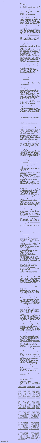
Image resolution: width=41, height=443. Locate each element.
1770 (22, 435)
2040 (27, 434)
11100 (32, 410)
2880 (20, 432)
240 (38, 438)
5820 (38, 424)
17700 (32, 390)
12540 (37, 406)
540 (24, 438)
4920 (27, 427)
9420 (38, 415)
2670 (33, 432)
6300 (31, 423)
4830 (33, 427)
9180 (31, 416)
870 (31, 437)
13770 (34, 402)
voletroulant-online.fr (26, 177)
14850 (21, 399)
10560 (28, 412)
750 (37, 437)
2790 (26, 432)
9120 (35, 416)
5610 (29, 425)
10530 (30, 412)
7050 (29, 421)
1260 (31, 436)
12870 (34, 405)
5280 (27, 426)
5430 (18, 426)
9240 (27, 416)
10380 (19, 413)
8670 (18, 418)
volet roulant (32, 216)
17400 (32, 391)
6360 (27, 423)
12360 (28, 407)
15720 (23, 397)
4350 (18, 429)
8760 (35, 417)
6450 (22, 423)
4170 (29, 429)
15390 (25, 398)
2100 (24, 434)
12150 (21, 408)
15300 (32, 398)
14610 (39, 399)
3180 (24, 431)
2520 (20, 433)
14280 (19, 401)
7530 (22, 420)
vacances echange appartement (35, 176)
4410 (37, 428)
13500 (32, 403)
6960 (35, 421)
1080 (20, 437)
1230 (33, 436)
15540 (37, 397)
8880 (27, 417)
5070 (18, 427)
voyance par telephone (33, 341)
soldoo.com (24, 37)
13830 (30, 402)
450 (28, 438)
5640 (27, 425)
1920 (35, 434)
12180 (19, 408)
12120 (23, 408)
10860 (28, 411)
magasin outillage (22, 133)
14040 (37, 401)
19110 (39, 386)
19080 (19, 387)
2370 (29, 433)
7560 (20, 420)
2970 (37, 431)
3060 (31, 431)
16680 (19, 394)
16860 (28, 393)
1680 (27, 435)
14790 (25, 399)
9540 (31, 415)
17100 (32, 392)
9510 (33, 415)
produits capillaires (23, 383)
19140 (37, 386)
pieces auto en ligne (33, 253)
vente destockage (36, 49)
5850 (37, 424)
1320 (27, 436)
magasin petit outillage (34, 132)
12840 (37, 405)
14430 (30, 400)
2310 (33, 433)
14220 (23, 401)
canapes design (25, 56)
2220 (38, 433)
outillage (36, 129)
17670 (34, 390)
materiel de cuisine (33, 311)
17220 (23, 392)
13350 (21, 404)
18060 (28, 389)
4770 (37, 427)
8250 (22, 419)
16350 (21, 395)
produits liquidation (26, 51)
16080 (19, 396)
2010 (29, 434)
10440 (37, 412)
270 (36, 438)
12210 (39, 407)
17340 (37, 391)
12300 (32, 407)
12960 (28, 405)
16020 (23, 396)
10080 (19, 414)
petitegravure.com (26, 371)
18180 (19, 389)
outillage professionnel (34, 130)
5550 (33, 425)
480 (26, 438)
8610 (22, 418)
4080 (35, 429)
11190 (25, 410)
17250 (21, 392)
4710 (18, 428)
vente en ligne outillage (27, 130)
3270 (18, 431)
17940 (37, 389)
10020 (23, 414)
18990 (25, 387)
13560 (28, 403)
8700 (38, 417)
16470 (34, 394)
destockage (31, 49)
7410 (29, 420)
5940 (31, 424)
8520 (27, 418)
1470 (18, 436)
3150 (26, 431)
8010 (37, 419)
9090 (37, 416)
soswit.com (24, 52)
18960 (28, 387)
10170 (34, 413)
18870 (34, 387)
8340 (38, 418)
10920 (23, 411)
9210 (29, 416)
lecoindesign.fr (25, 162)
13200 (32, 404)
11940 (37, 408)
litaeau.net (24, 6)
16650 (21, 394)
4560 (27, 428)
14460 (28, 400)
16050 (21, 396)
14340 (37, 400)
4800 (35, 427)
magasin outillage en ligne (30, 133)
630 (19, 438)
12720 (23, 406)
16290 (25, 395)
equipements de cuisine (29, 312)
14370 (34, 400)
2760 (27, 432)
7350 (33, 420)
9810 (36, 414)
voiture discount (32, 254)
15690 (25, 397)
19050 (21, 387)
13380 (19, 404)
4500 (31, 428)
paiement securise (33, 246)
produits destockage (23, 50)
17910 (39, 389)
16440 (37, 394)
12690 (25, 406)
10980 (19, 411)
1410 (22, 436)
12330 (30, 407)
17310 (39, 391)
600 (21, 438)
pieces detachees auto (34, 239)
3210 (22, 431)
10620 (23, 412)
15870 (34, 396)
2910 (18, 432)
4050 (37, 429)
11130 (30, 410)
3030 (33, 431)
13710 (39, 402)
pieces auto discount (26, 240)
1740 (24, 435)
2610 (37, 432)
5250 (29, 426)
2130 (22, 434)
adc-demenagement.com (27, 356)
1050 (22, 437)
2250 (37, 433)
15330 (30, 398)
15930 (30, 396)
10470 (34, 412)
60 (23, 439)
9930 (29, 414)
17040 (37, 392)
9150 (33, 416)
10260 (28, 413)
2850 (22, 432)
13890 (25, 402)
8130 (29, 419)
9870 (32, 414)
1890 (37, 434)
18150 (21, 389)
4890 (29, 427)
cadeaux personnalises (33, 373)
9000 (20, 417)
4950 (26, 427)
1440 (20, 436)
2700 (31, 432)
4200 (27, 429)
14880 (19, 399)
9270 (26, 416)
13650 (21, 403)
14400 (32, 400)
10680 (19, 412)
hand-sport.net (25, 57)
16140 (37, 395)
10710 (39, 411)
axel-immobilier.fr (26, 343)
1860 (38, 434)
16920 (23, 393)
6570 (37, 422)
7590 (18, 420)
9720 (20, 415)
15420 (23, 398)
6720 (27, 422)
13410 (39, 403)
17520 (23, 391)
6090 (22, 424)
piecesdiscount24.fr (26, 248)
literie (31, 83)
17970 (34, 389)
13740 (37, 402)
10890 (25, 411)
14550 (21, 400)
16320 (23, 395)
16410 (39, 394)
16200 (32, 395)
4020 (38, 429)
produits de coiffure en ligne (34, 382)
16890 (25, 393)
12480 (19, 407)
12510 (39, 406)
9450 (37, 415)
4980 (24, 427)
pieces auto (32, 237)
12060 (28, 408)
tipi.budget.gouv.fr (26, 242)
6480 (20, 423)
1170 (37, 436)
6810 (22, 422)
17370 (34, 391)
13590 (25, 403)
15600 (32, 397)
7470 (26, 420)
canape (36, 172)
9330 (22, 416)
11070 (34, 410)
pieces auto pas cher (29, 241)
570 (22, 438)
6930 (37, 421)
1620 (31, 435)
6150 (18, 424)
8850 (29, 417)
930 (28, 437)
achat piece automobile (23, 255)
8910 (26, 417)
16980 (19, 393)
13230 (30, 404)
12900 (32, 405)
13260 (28, 404)
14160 (28, 401)
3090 (29, 431)
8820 (31, 417)
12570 (34, 406)
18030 (30, 389)
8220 (24, 419)
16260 (28, 395)
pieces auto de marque (33, 240)
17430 (30, 391)
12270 (34, 407)
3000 (35, 431)
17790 (25, 390)
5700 (24, 425)
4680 (20, 428)
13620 (23, 403)
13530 (30, 403)
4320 (20, 429)
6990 (33, 421)
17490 (25, 391)
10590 (25, 412)
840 (32, 437)
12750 (21, 406)
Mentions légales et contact (4, 441)
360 (32, 438)
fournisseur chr (22, 312)
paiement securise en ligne (31, 247)
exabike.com (25, 225)
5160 (35, 426)
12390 (25, 407)
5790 (18, 425)
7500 (24, 420)
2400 (27, 433)
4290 (22, 429)
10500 (32, 412)
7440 (27, 420)
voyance (34, 340)
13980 (19, 402)
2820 (24, 432)
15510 (39, 397)
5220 (31, 426)
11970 (34, 408)
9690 (22, 415)
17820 (23, 390)
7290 (37, 420)
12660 (28, 406)
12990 (25, 405)
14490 (25, 400)
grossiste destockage (30, 50)
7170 (22, 421)
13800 (32, 402)
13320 (23, 404)
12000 (32, 408)
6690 (29, 422)
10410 (39, 412)
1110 (18, 437)
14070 (34, 401)
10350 (21, 413)
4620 (24, 428)
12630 (30, 406)
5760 (20, 425)
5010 (22, 427)
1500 (38, 435)
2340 (31, 433)
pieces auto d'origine (27, 239)
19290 (26, 386)
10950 (21, 411)
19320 (24, 386)
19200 (33, 386)
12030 (30, 408)
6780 (24, 422)
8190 (26, 419)
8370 (37, 418)
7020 (31, 421)
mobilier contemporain (33, 55)
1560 (35, 435)
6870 (18, 422)
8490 (29, 418)
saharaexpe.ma (25, 143)
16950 (21, 393)
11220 (23, 410)
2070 (26, 434)
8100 (31, 419)
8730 (37, 417)
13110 (39, 404)
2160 (20, 434)
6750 (26, 422)
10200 (32, 413)
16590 (25, 394)
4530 (29, 428)
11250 (21, 410)
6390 (26, 423)
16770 (34, 393)
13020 (23, 405)
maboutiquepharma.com (26, 117)
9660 (24, 415)
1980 (31, 434)
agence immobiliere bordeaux (35, 354)
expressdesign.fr (25, 256)
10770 (34, 411)
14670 (34, 399)
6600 (35, 422)
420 (29, 438)
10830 (30, 411)
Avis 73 (2, 1)
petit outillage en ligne (26, 132)
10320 (23, 413)
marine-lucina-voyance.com (27, 313)
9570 (29, 415)
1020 (24, 437)
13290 (25, 404)
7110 (26, 421)
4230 (26, 429)
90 (22, 439)
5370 (22, 426)
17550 (21, 391)
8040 (35, 419)
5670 (26, 425)
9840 (34, 414)
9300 (24, 416)
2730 (29, 432)
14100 (32, 401)
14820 (23, 399)
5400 (20, 426)
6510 (18, 423)
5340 (24, 426)
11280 (19, 410)
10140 (37, 413)
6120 (20, 424)
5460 (38, 425)
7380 (31, 420)
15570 (34, 397)
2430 (26, 433)
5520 (35, 425)
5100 (38, 426)
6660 (31, 422)
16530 (30, 394)
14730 (30, 399)
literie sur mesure (35, 83)
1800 (20, 435)
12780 (19, 406)
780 (35, 437)
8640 (20, 418)
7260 (38, 420)
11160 (27, 410)
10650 (21, 412)
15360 (28, 398)
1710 (26, 435)
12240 (37, 407)
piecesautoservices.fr (26, 234)
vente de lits (32, 14)
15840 (37, 396)
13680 (19, 403)
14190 (25, 401)
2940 (38, 431)
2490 (22, 433)
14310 (39, 400)
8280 (20, 419)
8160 (27, 419)
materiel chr (38, 311)
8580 (24, 418)
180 (18, 439)
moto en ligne (32, 232)
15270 (34, 398)
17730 (30, 390)
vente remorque (32, 267)
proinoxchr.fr (25, 268)
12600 (32, 406)
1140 (38, 436)
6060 (24, 424)
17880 (19, 390)
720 (38, 437)
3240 (20, 431)
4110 (33, 429)
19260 (28, 386)
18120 (23, 389)
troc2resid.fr (25, 174)
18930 (30, 387)
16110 (39, 395)
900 (29, 437)
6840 (20, 422)
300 (35, 438)
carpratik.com (25, 264)
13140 (37, 404)
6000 (27, 424)
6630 (33, 422)
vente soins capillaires (30, 383)
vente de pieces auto (27, 238)
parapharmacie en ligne (33, 123)
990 (25, 437)
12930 (30, 405)
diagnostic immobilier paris (34, 35)
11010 (38, 410)
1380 (24, 436)
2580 (38, 432)
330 (34, 438)
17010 (39, 392)
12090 (25, 408)
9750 (18, 415)
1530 (37, 435)
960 (27, 437)
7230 (18, 421)
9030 (18, 417)
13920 (23, 402)
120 (21, 439)
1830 (18, 435)
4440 (35, 428)
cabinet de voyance (26, 341)
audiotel (31, 340)
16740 (37, 393)
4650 (22, 428)
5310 (26, 426)
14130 (30, 401)
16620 (23, 394)
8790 (33, 417)
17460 (28, 391)
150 (19, 439)
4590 (26, 428)
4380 (38, 428)
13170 (34, 404)
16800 (32, 393)
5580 (31, 425)
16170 (34, 395)
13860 (28, 402)
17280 (19, 392)
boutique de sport (32, 77)
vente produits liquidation (34, 51)
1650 (29, 435)
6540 (38, 422)
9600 (27, 415)
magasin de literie (26, 84)
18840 (37, 387)
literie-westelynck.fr (26, 79)
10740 (37, 411)
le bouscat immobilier (23, 355)
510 (25, 438)
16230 (30, 395)
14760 (28, 399)
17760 (28, 390)
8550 (26, 418)
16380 (19, 395)
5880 (35, 424)
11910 (39, 408)
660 (18, 438)
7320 (35, 420)
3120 (27, 431)
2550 (18, 433)
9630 (26, 415)
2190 (18, 434)
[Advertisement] (8, 10)
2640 (35, 432)
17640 (37, 390)
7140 (24, 421)
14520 (23, 400)
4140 (31, 429)
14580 (19, 400)
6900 (38, 421)
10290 (25, 413)
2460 (24, 433)
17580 (19, 391)
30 (24, 439)
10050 (21, 414)
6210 (37, 423)
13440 (37, 403)
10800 (32, 411)
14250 (21, 401)
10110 (39, 413)
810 (34, 437)
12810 (39, 405)
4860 (31, 427)
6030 (26, 424)
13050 (21, 405)
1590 (33, 435)
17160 (28, 392)
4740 (38, 427)
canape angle (23, 173)
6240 (35, 423)
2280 (35, 433)
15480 (19, 398)
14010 (39, 401)
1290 (29, 436)
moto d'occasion (37, 232)
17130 (30, 392)
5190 (33, 426)
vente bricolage (32, 129)
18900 (32, 387)
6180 (38, 423)
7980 (38, 419)
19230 (30, 386)
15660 (28, 397)
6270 (33, 423)
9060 (38, 416)
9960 (27, 414)
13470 (34, 403)
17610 (39, 390)
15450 (21, 398)
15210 (39, 398)
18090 (25, 389)
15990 (25, 396)
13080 (19, 405)
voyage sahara (32, 160)
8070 (33, 419)
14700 (32, 399)
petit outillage (31, 131)
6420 (24, 423)
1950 (33, 434)
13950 (21, 402)
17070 (34, 392)
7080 (27, 421)
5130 (37, 426)
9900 (31, 414)
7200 (20, 421)
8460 (31, 418)
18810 (39, 387)
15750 (21, 397)
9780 (38, 414)
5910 (33, 424)
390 (31, 438)
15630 (30, 397)
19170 (35, 386)
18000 (32, 389)
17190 (25, 392)
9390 (18, 416)
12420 (23, 407)
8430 (33, 418)
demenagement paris (33, 370)
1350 (26, 436)
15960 (28, 396)
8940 (24, 417)
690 (39, 437)
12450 (21, 407)
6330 (29, 423)
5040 (20, 427)
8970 (22, 417)
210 (39, 438)
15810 (39, 396)
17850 (21, 390)
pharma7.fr (24, 134)
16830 (30, 393)
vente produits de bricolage (24, 131)
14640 (37, 399)
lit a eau (35, 14)
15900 (32, 396)
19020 (23, 387)
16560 (28, 394)
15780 (19, 397)
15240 (37, 398)
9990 (25, 414)
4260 (24, 429)
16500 (32, 394)
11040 (36, 410)
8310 (18, 419)
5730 (22, 425)
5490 (37, 425)
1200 (35, 436)
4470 (33, 428)
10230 (30, 413)
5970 (29, 424)
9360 (20, 416)
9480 (35, 415)
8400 (35, 418)
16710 (39, 393)
